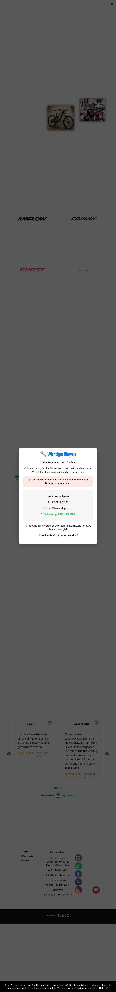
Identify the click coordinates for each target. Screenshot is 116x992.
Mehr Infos (104, 988)
